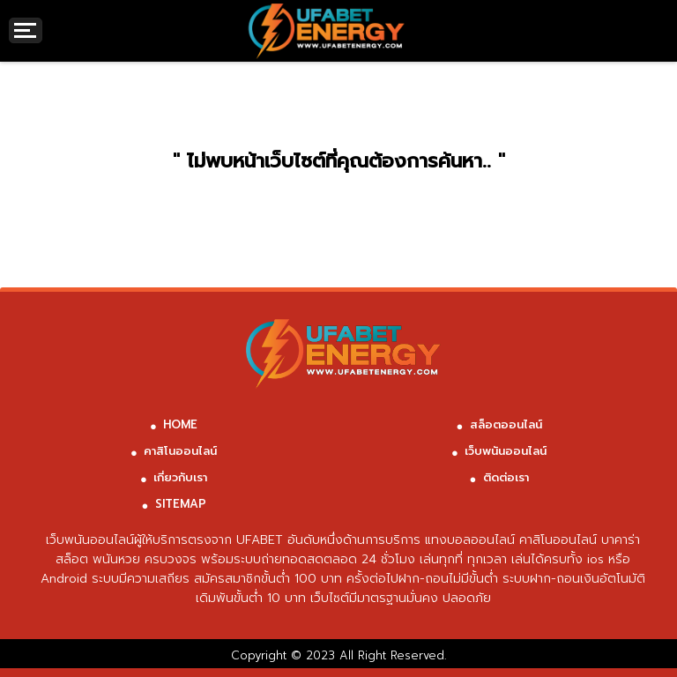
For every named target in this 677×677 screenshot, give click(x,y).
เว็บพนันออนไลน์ (506, 451)
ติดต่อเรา (506, 477)
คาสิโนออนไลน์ (180, 451)
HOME (180, 424)
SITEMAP (180, 503)
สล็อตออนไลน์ (506, 424)
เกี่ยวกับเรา (180, 477)
